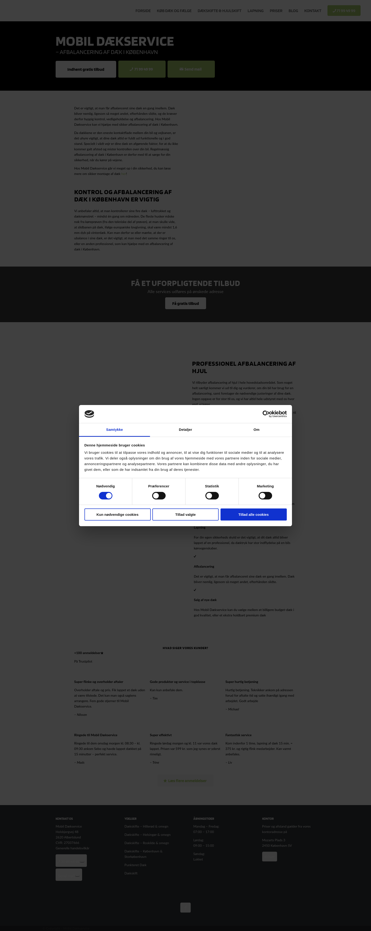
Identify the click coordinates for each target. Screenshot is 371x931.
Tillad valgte (185, 514)
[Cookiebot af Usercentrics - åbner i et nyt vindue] (266, 414)
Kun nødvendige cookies (118, 514)
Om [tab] (256, 430)
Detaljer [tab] (185, 430)
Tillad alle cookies (253, 514)
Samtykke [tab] (114, 430)
